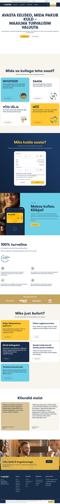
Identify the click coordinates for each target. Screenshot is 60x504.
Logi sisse (53, 3)
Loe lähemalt (22, 183)
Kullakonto (22, 4)
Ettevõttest (38, 484)
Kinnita (46, 1)
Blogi (27, 487)
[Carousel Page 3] (30, 432)
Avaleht (17, 480)
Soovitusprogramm (29, 482)
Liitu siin (49, 464)
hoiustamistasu (33, 176)
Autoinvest (17, 488)
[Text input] (20, 157)
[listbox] (37, 1)
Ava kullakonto (24, 36)
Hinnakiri (27, 480)
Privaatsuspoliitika (39, 482)
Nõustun (51, 501)
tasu (22, 176)
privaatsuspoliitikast (41, 501)
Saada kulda (37, 359)
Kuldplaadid (18, 490)
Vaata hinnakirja (7, 378)
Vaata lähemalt (35, 36)
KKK (26, 485)
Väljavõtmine (18, 485)
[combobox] (41, 157)
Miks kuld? (15, 4)
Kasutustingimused (39, 480)
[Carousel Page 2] (29, 432)
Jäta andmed (35, 225)
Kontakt (37, 485)
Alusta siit (38, 183)
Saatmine (36, 4)
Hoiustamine (29, 4)
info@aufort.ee (48, 484)
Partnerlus (27, 483)
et (47, 4)
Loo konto (53, 5)
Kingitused (18, 492)
